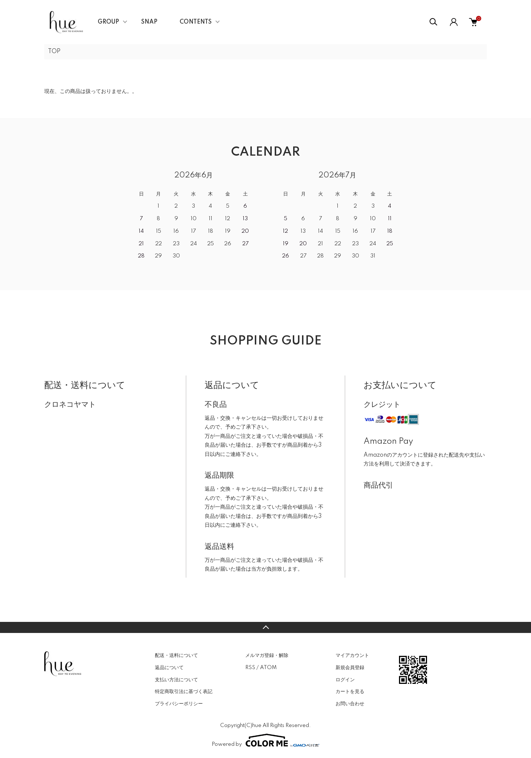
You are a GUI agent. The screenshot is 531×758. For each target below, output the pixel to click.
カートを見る (350, 691)
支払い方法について (176, 679)
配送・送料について (176, 655)
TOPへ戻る (265, 627)
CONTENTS (196, 22)
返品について (169, 667)
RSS (250, 667)
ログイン (345, 679)
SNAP (149, 22)
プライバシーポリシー (179, 703)
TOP (54, 52)
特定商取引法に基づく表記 (183, 691)
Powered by (265, 740)
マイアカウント (352, 655)
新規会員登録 (350, 667)
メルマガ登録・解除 (266, 655)
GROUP (108, 22)
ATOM (268, 667)
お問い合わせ (350, 703)
